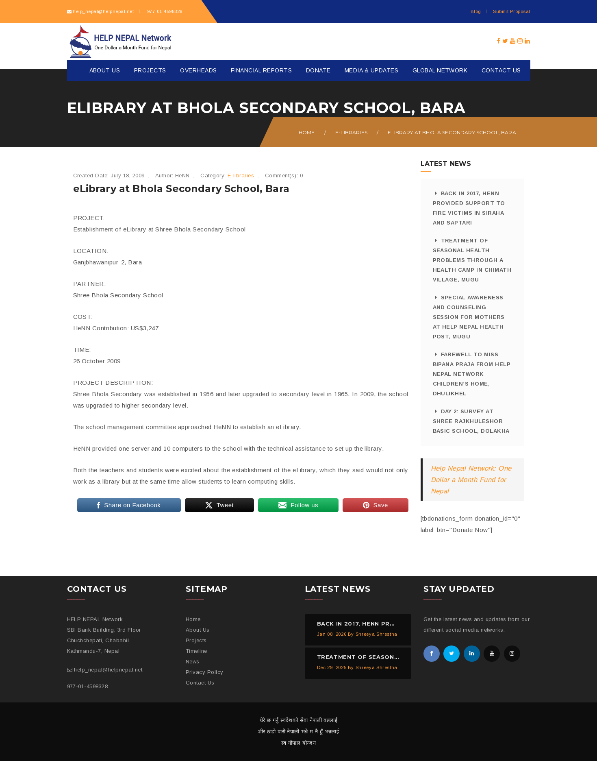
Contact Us (501, 70)
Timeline (196, 651)
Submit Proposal (511, 11)
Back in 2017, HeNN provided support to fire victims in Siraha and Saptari (469, 208)
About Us (104, 70)
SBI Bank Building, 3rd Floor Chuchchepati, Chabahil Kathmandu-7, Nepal (104, 640)
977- (163, 11)
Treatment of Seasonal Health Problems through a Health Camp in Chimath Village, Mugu (472, 260)
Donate (318, 70)
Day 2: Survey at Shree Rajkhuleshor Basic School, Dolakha (471, 421)
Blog (476, 11)
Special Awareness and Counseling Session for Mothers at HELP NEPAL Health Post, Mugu (469, 317)
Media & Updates (371, 70)
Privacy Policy (205, 672)
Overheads (198, 70)
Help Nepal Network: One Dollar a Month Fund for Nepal (471, 479)
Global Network (440, 70)
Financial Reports (261, 70)
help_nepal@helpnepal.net (103, 11)
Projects (150, 70)
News (193, 662)
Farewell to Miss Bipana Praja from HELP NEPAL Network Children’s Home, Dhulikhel (472, 374)
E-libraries (351, 132)
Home (307, 132)
